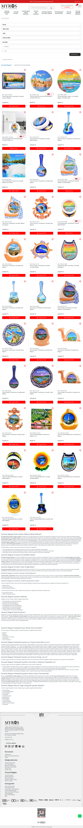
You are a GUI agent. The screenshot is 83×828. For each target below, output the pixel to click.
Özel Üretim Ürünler (10, 787)
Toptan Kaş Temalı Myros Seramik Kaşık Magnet (40, 308)
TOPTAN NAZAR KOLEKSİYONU (58, 12)
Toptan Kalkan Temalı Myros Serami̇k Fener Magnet (41, 350)
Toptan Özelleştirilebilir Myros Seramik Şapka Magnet (12, 477)
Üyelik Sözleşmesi (9, 776)
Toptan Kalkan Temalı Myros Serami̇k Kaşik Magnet (13, 393)
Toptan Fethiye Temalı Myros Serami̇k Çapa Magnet (41, 224)
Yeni (5, 51)
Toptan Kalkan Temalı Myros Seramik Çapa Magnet (13, 435)
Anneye (4, 632)
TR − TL (78, 1)
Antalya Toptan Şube (10, 762)
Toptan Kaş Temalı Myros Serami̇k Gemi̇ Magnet (12, 266)
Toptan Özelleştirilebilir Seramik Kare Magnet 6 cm (39, 435)
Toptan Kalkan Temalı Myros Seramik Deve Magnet (69, 393)
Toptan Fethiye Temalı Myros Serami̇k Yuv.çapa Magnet (40, 266)
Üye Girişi (67, 7)
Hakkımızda (8, 754)
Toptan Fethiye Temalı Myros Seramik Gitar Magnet (69, 139)
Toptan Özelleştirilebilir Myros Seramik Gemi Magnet (69, 435)
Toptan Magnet (4, 18)
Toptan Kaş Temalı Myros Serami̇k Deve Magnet (68, 350)
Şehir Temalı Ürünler (10, 786)
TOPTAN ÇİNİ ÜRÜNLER (36, 12)
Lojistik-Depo (8, 769)
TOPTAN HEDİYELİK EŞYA (7, 12)
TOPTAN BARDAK (68, 12)
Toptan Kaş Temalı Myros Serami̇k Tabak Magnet (13, 350)
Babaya (4, 634)
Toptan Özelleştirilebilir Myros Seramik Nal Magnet (69, 477)
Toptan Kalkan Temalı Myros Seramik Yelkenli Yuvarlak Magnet (67, 308)
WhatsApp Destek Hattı (80, 816)
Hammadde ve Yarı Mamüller (12, 789)
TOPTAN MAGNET (16, 12)
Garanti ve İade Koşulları (11, 779)
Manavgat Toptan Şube (10, 767)
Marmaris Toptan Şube (10, 765)
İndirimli (6, 46)
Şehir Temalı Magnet (10, 794)
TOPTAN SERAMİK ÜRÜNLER (77, 12)
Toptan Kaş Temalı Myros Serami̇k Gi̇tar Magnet (12, 308)
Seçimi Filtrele (75, 54)
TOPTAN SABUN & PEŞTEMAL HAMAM (47, 12)
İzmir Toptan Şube (9, 764)
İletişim (6, 757)
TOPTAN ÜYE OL (69, 5)
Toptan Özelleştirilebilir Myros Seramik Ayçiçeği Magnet (40, 477)
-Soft (33, 826)
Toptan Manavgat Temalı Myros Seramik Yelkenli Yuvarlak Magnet (68, 181)
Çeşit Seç (44, 106)
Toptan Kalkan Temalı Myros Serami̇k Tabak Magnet (41, 393)
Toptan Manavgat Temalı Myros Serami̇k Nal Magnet (68, 266)
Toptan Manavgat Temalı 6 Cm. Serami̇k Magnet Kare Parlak (12, 181)
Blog (6, 796)
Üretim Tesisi (8, 768)
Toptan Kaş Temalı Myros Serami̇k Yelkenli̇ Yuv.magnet (13, 224)
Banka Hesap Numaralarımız (12, 755)
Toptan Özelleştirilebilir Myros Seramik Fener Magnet (12, 519)
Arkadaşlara (5, 638)
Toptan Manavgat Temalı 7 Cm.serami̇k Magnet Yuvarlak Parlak (68, 97)
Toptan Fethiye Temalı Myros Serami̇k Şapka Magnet (40, 139)
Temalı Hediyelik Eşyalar (11, 790)
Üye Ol (62, 5)
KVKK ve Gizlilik (8, 780)
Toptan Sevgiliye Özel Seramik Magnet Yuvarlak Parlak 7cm (12, 139)
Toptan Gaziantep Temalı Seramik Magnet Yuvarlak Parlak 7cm (41, 97)
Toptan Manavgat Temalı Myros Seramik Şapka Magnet (68, 224)
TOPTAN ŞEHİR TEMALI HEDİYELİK (26, 12)
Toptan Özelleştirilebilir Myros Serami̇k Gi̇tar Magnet (41, 519)
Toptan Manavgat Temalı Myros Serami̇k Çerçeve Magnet (13, 97)
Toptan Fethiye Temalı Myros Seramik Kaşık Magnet (41, 181)
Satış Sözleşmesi (9, 778)
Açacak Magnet (9, 793)
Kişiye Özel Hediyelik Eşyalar (12, 792)
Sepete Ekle (13, 106)
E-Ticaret (37, 826)
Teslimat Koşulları (9, 775)
